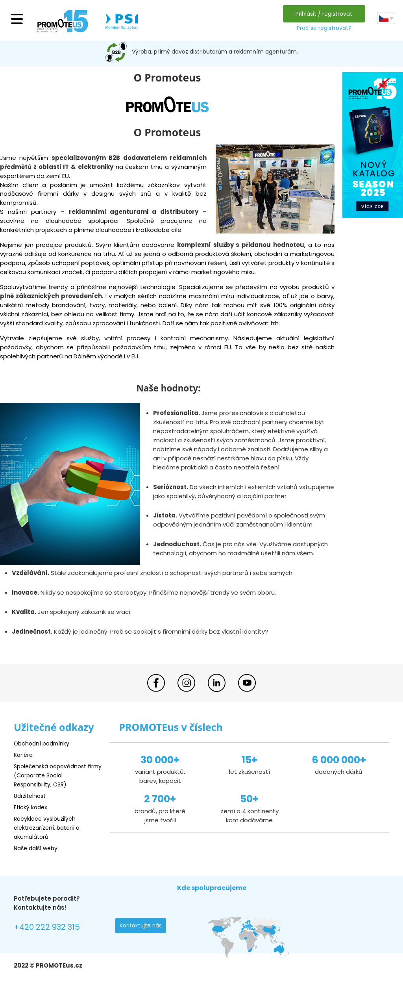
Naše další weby (37, 848)
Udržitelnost (31, 796)
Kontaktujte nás (141, 927)
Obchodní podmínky (43, 743)
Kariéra (24, 755)
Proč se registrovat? (323, 28)
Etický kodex (31, 807)
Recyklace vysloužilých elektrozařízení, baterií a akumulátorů (49, 827)
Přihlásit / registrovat (323, 14)
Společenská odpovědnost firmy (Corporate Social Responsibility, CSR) (53, 775)
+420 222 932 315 (49, 928)
